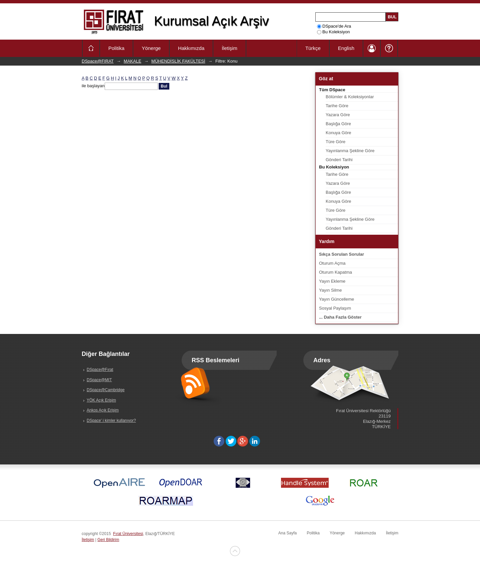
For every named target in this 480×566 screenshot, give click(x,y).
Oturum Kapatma (335, 272)
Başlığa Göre (338, 123)
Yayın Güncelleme (336, 299)
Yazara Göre (338, 114)
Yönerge (151, 48)
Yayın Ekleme (332, 281)
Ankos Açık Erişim (103, 410)
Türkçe (313, 48)
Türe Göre (335, 141)
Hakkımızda (191, 48)
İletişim (229, 48)
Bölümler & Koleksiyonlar (350, 96)
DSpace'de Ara (334, 26)
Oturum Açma (332, 263)
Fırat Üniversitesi (128, 533)
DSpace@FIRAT (98, 61)
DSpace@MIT (99, 380)
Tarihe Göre (337, 105)
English (346, 48)
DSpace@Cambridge (106, 390)
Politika (116, 48)
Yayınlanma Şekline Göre (350, 150)
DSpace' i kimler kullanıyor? (111, 420)
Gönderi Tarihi (339, 159)
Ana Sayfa (287, 533)
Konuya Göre (338, 132)
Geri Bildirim (108, 539)
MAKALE (132, 61)
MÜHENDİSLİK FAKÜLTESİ (178, 61)
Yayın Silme (330, 290)
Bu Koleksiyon (333, 31)
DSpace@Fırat (100, 369)
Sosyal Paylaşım (335, 308)
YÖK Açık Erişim (101, 400)
